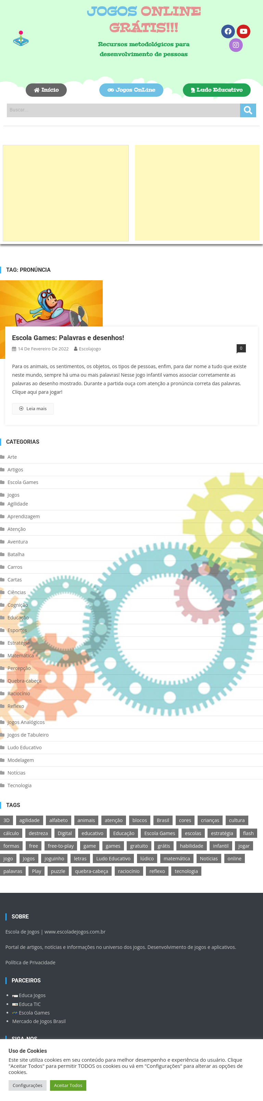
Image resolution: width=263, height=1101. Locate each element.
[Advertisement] (65, 193)
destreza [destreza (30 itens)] (38, 833)
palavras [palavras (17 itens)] (12, 871)
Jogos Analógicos (26, 722)
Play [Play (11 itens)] (36, 871)
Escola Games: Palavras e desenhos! (68, 338)
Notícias (16, 772)
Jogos (14, 495)
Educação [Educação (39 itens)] (123, 833)
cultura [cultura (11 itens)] (237, 820)
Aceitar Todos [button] (68, 1085)
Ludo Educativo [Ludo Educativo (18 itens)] (113, 858)
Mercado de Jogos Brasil (39, 1021)
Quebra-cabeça (24, 680)
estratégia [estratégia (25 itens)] (222, 833)
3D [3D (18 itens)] (6, 820)
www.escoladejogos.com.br (75, 931)
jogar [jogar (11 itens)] (244, 846)
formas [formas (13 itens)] (11, 846)
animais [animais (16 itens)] (86, 820)
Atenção (17, 529)
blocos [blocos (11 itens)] (140, 820)
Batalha (16, 554)
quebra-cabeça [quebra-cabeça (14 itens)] (91, 871)
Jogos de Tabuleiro (28, 734)
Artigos (15, 469)
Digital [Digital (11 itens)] (65, 833)
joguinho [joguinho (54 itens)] (54, 858)
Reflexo (16, 706)
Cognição (18, 605)
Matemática (21, 655)
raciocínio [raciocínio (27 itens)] (129, 871)
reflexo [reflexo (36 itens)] (157, 871)
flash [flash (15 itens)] (248, 833)
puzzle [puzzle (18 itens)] (58, 871)
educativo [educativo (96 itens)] (92, 833)
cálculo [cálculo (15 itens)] (11, 833)
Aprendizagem (24, 516)
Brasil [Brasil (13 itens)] (163, 820)
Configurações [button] (27, 1085)
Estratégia (19, 643)
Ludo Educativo (25, 747)
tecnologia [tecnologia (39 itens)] (186, 871)
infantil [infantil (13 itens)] (220, 846)
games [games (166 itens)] (113, 846)
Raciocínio (19, 693)
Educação (18, 617)
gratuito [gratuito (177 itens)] (139, 846)
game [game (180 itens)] (90, 846)
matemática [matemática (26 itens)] (177, 858)
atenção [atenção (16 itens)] (114, 820)
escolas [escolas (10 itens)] (193, 833)
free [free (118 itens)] (33, 846)
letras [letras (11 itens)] (80, 858)
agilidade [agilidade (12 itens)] (30, 820)
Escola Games (23, 482)
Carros (15, 567)
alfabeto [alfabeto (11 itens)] (58, 820)
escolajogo (90, 349)
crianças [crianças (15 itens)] (210, 820)
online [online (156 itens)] (235, 858)
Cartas (15, 579)
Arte (12, 457)
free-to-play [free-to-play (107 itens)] (61, 846)
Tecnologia (20, 785)
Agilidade (18, 503)
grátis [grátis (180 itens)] (164, 846)
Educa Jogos (29, 995)
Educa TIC (26, 1004)
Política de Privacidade (30, 962)
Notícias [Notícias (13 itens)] (209, 858)
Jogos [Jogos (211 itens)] (29, 858)
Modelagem (21, 760)
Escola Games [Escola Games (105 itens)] (159, 833)
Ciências (17, 592)
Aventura (18, 541)
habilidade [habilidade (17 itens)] (191, 846)
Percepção (19, 668)
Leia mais (33, 408)
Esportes (17, 630)
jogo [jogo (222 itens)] (8, 858)
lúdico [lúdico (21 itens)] (147, 858)
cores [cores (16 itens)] (185, 820)
